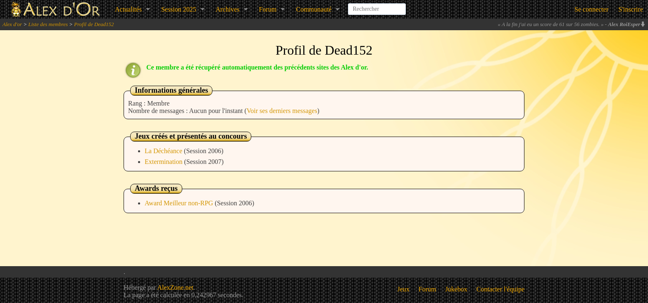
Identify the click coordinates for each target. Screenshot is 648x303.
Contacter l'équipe (500, 289)
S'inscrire (630, 9)
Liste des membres (48, 24)
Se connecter (591, 9)
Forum (268, 9)
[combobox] (377, 6)
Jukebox (456, 289)
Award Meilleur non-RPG (180, 203)
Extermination (164, 161)
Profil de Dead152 (94, 24)
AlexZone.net (175, 287)
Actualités (128, 9)
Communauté (313, 9)
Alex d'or (12, 24)
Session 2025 (178, 9)
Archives (228, 9)
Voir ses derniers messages (282, 110)
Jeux (404, 289)
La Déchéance (164, 150)
